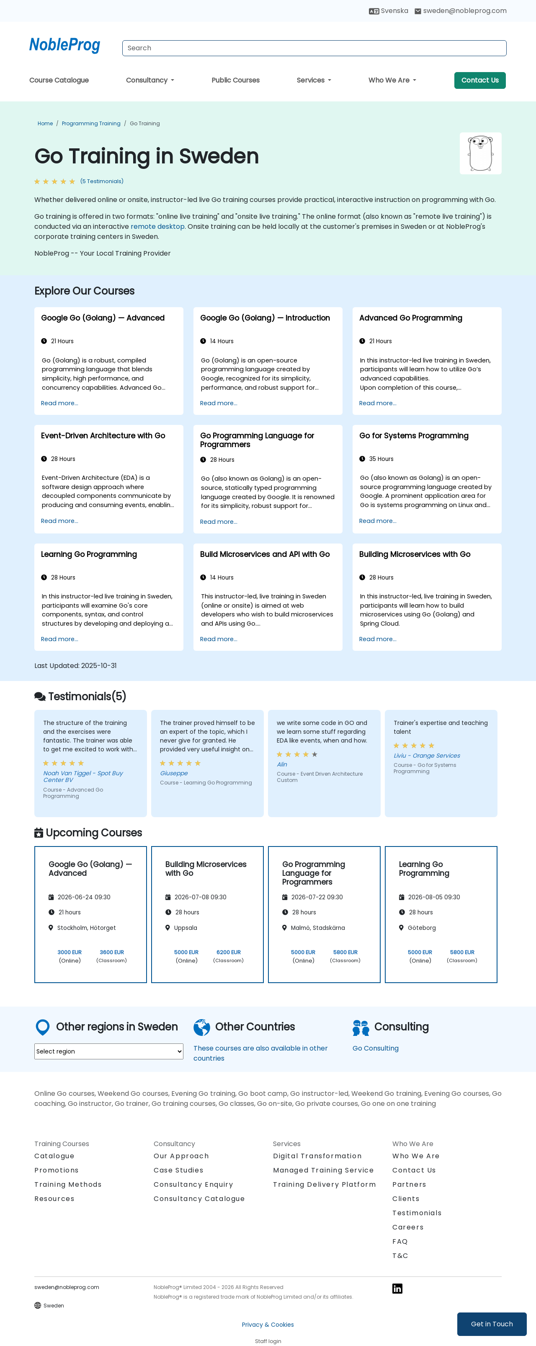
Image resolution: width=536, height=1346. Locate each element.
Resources (54, 1199)
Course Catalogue (59, 80)
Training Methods (68, 1184)
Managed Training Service (323, 1170)
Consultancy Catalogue (199, 1199)
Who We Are (389, 80)
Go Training (145, 123)
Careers (408, 1227)
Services (311, 80)
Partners (409, 1184)
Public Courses (235, 80)
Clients (406, 1199)
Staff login (268, 1341)
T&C (400, 1256)
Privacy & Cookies (268, 1324)
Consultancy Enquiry (193, 1184)
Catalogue (54, 1156)
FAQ (400, 1241)
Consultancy (147, 80)
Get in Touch (492, 1324)
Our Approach (181, 1156)
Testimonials (417, 1213)
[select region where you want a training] (108, 1051)
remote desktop (158, 226)
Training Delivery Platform (324, 1184)
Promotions (56, 1170)
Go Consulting (376, 1048)
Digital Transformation (317, 1156)
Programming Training (91, 123)
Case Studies (179, 1170)
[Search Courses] (314, 48)
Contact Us (480, 80)
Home (45, 123)
